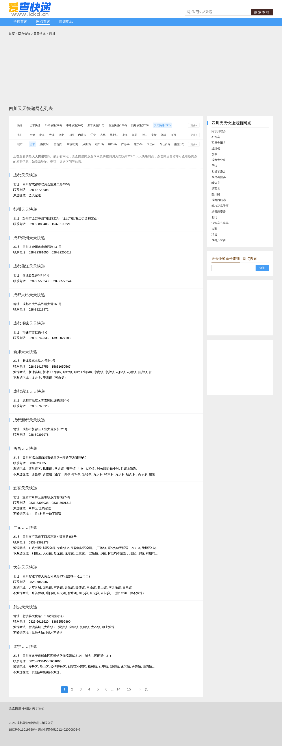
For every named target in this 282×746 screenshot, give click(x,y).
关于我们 (38, 708)
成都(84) (44, 144)
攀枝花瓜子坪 (220, 205)
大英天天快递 (25, 567)
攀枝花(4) (72, 144)
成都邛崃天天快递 (29, 323)
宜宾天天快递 (25, 488)
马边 (214, 165)
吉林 (103, 134)
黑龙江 (114, 134)
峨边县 (216, 182)
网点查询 (43, 22)
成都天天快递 (25, 175)
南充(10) (179, 144)
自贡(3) (58, 144)
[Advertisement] (141, 72)
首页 (12, 33)
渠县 (214, 234)
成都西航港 (219, 200)
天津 (51, 134)
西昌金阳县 (219, 142)
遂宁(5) (138, 144)
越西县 (216, 188)
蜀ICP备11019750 (21, 729)
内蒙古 (82, 134)
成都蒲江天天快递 (29, 266)
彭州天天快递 (25, 209)
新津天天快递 (25, 352)
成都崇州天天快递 (29, 238)
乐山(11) (165, 144)
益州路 (216, 194)
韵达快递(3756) (140, 125)
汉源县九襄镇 (220, 223)
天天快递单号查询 (226, 259)
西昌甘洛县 (219, 171)
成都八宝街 (219, 240)
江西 (173, 134)
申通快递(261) (74, 125)
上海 (125, 134)
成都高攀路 (219, 211)
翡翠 (214, 154)
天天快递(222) (162, 125)
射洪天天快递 (25, 607)
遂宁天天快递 (25, 646)
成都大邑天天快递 (29, 295)
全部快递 (35, 125)
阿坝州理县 (219, 131)
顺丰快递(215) (95, 125)
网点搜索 (250, 259)
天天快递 (39, 33)
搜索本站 (262, 12)
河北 (61, 134)
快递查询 (20, 22)
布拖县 (216, 137)
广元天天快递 (25, 527)
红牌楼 (216, 148)
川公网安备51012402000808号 (59, 729)
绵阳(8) (112, 144)
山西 (71, 134)
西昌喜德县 (219, 177)
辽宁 (93, 134)
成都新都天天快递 (29, 420)
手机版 (26, 708)
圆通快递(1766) (118, 125)
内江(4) (151, 144)
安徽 (154, 134)
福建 (163, 134)
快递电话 (66, 22)
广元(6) (125, 144)
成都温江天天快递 (29, 391)
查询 (262, 268)
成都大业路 (219, 160)
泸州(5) (86, 144)
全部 (32, 134)
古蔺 (214, 228)
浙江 (144, 134)
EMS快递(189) (53, 125)
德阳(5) (99, 144)
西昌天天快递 (25, 448)
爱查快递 (15, 708)
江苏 (134, 134)
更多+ (193, 125)
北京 (42, 134)
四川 (52, 33)
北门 (214, 217)
